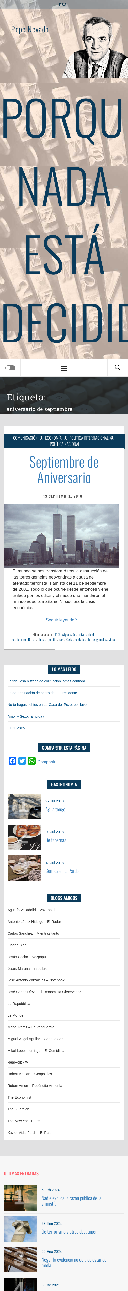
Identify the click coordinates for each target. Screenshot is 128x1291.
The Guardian (18, 1109)
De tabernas (55, 840)
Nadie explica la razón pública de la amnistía (71, 1200)
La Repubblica (19, 1004)
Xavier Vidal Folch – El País (30, 1133)
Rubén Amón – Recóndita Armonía (35, 1086)
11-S (57, 634)
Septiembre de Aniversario (64, 469)
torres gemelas (97, 639)
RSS (63, 5)
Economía (53, 438)
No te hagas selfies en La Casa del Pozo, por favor (48, 705)
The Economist (19, 1097)
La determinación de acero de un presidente (42, 693)
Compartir (46, 762)
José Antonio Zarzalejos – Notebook (36, 980)
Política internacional (88, 438)
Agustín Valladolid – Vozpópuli (31, 910)
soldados (80, 639)
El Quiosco (16, 728)
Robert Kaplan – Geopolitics (30, 1074)
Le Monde (15, 1015)
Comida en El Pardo (62, 871)
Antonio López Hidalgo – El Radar (34, 922)
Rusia (69, 639)
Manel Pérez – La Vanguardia (31, 1027)
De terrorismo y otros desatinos (69, 1231)
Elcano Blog (17, 945)
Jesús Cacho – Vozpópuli (27, 957)
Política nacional (65, 444)
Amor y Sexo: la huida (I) (27, 716)
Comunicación (25, 438)
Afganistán (69, 634)
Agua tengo (55, 809)
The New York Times (24, 1121)
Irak (61, 639)
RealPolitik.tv (18, 1062)
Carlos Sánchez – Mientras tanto (33, 933)
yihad (112, 639)
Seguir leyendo (61, 619)
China (41, 639)
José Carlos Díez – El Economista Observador (44, 992)
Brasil (31, 639)
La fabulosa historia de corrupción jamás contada (46, 681)
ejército (51, 639)
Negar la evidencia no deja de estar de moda (74, 1262)
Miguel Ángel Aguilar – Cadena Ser (35, 1039)
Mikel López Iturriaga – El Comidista (36, 1050)
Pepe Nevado (30, 29)
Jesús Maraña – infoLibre (27, 968)
